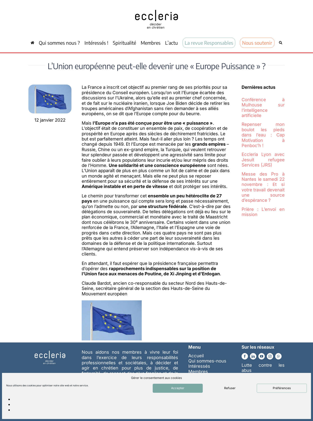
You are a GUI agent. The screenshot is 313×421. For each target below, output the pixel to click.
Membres (198, 371)
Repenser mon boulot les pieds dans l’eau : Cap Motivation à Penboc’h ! (263, 135)
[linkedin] (253, 356)
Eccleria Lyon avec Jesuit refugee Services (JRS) (263, 160)
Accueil (196, 355)
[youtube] (261, 356)
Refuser (230, 388)
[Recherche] (280, 42)
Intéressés (199, 366)
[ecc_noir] (156, 6)
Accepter (177, 388)
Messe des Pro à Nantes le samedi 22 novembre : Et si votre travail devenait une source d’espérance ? (263, 187)
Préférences (282, 388)
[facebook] (245, 356)
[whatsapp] (278, 356)
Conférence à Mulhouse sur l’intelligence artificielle (263, 107)
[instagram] (270, 356)
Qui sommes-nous (207, 360)
